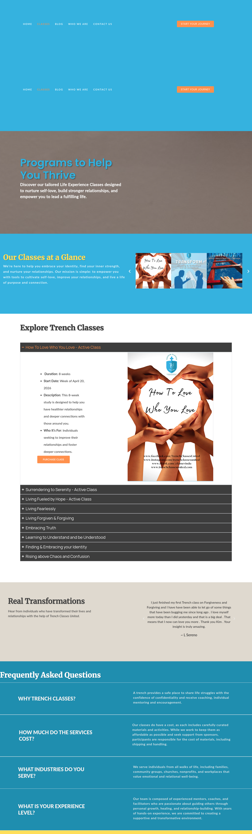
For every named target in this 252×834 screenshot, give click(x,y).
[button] (130, 271)
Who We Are (78, 23)
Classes (43, 23)
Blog (59, 23)
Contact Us (102, 23)
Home (27, 23)
